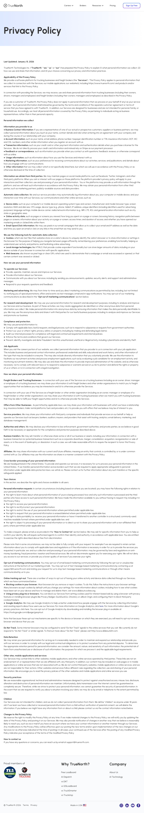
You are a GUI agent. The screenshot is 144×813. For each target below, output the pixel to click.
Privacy (34, 805)
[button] (69, 5)
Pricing (113, 5)
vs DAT (64, 781)
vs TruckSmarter (69, 790)
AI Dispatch (66, 777)
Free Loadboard (68, 772)
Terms (26, 805)
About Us (113, 772)
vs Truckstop (67, 795)
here (101, 606)
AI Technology (116, 777)
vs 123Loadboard (69, 786)
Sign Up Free (131, 5)
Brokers (83, 5)
